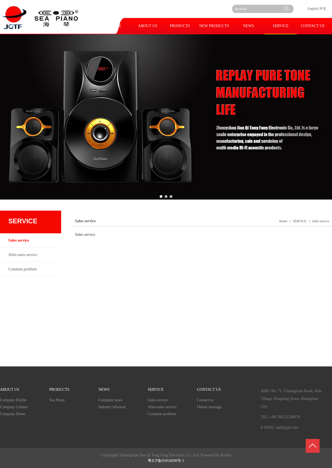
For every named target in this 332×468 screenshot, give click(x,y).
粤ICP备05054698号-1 (166, 461)
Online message (209, 407)
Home (283, 221)
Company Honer (13, 414)
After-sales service (162, 407)
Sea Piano (57, 400)
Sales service (320, 221)
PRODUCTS (59, 389)
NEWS (104, 389)
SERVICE (300, 221)
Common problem (162, 414)
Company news (110, 400)
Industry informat (112, 407)
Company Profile (13, 400)
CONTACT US (209, 389)
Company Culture (14, 407)
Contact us (205, 400)
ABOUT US (9, 389)
